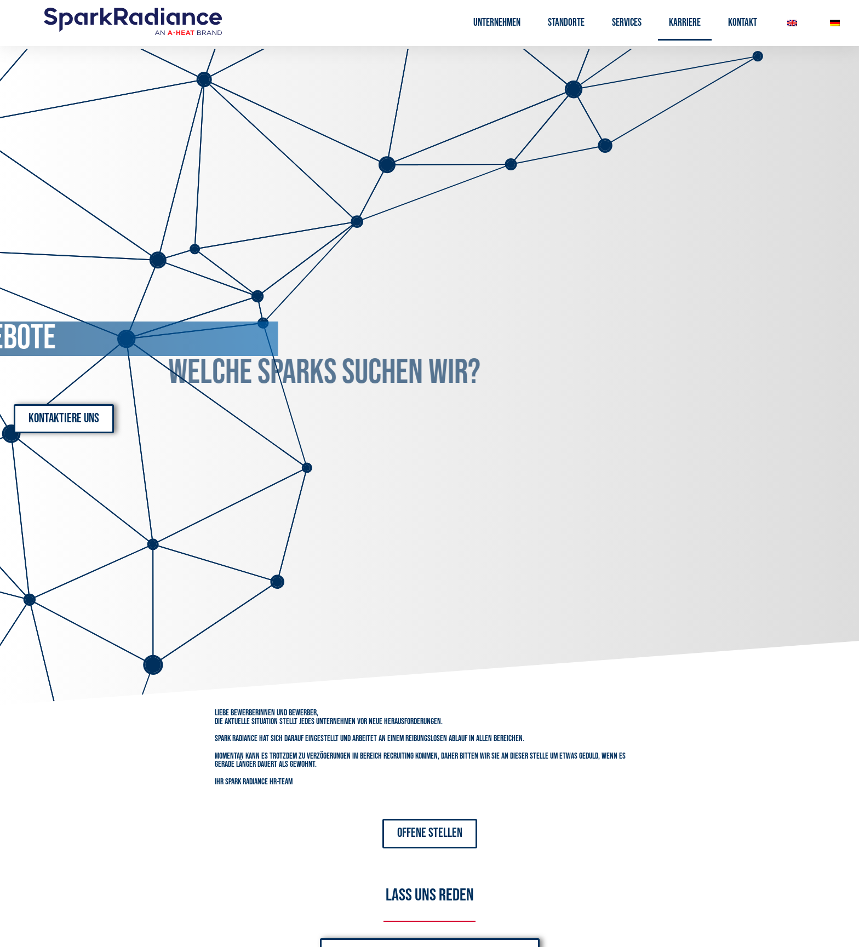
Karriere (685, 22)
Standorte (566, 22)
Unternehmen (496, 22)
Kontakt (742, 22)
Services (627, 22)
